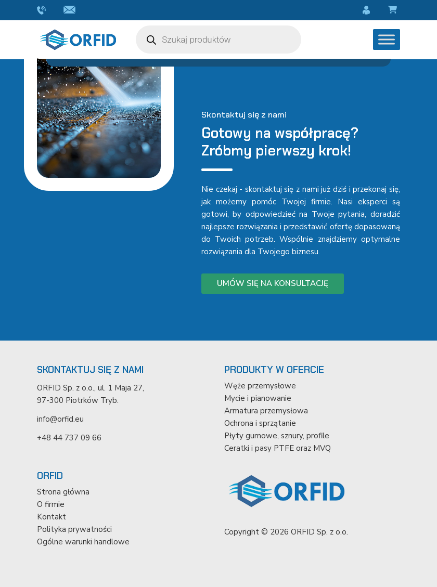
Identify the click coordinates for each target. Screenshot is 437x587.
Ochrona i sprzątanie (260, 423)
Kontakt (51, 517)
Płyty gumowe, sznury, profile (276, 436)
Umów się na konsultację (272, 283)
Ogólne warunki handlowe (83, 542)
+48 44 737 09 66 (42, 10)
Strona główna (63, 492)
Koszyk (394, 10)
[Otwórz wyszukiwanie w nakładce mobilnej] (218, 39)
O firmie (51, 504)
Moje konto (368, 10)
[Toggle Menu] (386, 39)
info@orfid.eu (71, 10)
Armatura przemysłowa (266, 411)
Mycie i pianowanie (257, 398)
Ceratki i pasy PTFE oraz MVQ (277, 448)
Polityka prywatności (74, 529)
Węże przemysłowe (260, 386)
